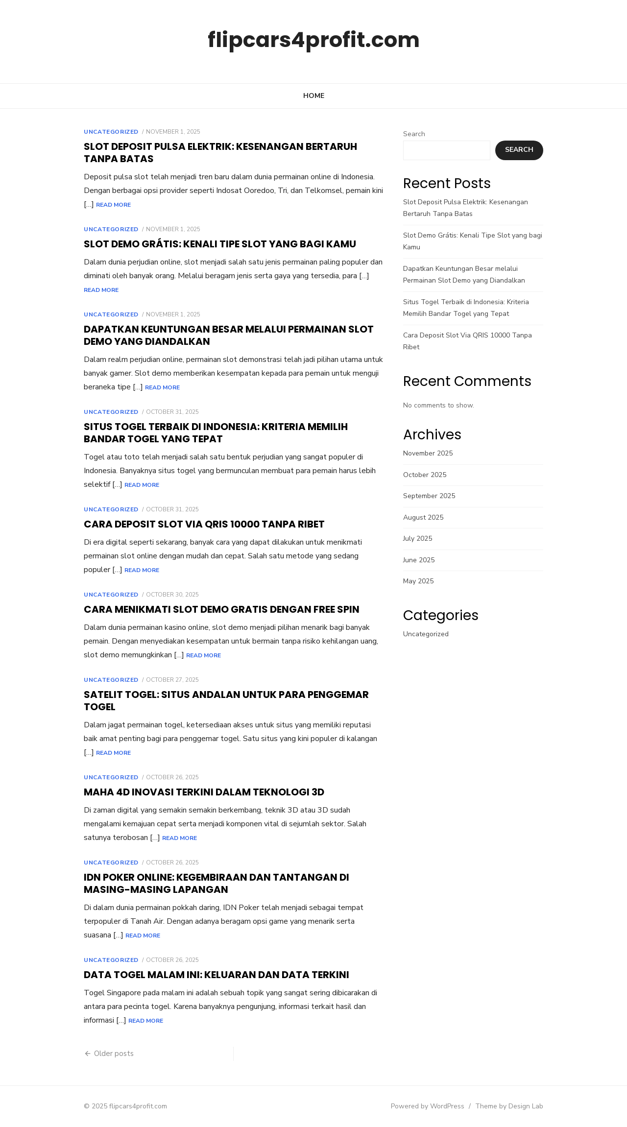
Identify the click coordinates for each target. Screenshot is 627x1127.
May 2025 (422, 569)
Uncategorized (100, 132)
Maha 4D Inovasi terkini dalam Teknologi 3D (193, 792)
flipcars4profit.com (313, 39)
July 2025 (421, 526)
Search (418, 134)
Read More (90, 205)
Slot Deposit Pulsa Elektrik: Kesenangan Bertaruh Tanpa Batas (228, 153)
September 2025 (432, 484)
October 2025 (428, 462)
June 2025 (422, 547)
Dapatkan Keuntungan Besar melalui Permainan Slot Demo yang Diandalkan (218, 335)
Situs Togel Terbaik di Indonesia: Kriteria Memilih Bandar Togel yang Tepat (227, 433)
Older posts (103, 1053)
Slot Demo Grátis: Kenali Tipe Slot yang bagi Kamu (209, 244)
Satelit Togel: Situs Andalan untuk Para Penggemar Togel (216, 701)
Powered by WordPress (438, 1106)
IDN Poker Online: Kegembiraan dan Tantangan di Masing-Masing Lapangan (206, 883)
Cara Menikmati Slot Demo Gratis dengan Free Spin (211, 609)
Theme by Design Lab (519, 1106)
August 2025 (427, 505)
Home (313, 95)
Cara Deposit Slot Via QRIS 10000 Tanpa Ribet (193, 524)
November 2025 (431, 441)
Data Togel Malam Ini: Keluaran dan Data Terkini (206, 975)
